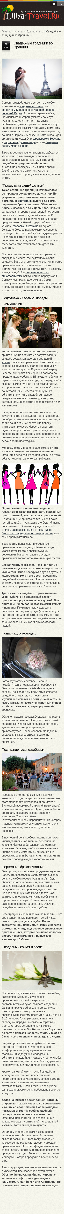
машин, (6, 362)
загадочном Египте (31, 106)
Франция (19, 31)
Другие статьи (35, 31)
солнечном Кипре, (13, 109)
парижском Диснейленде (19, 142)
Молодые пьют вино (26, 226)
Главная (7, 31)
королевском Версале (46, 138)
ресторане (25, 200)
